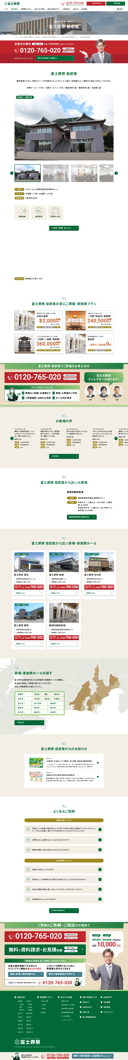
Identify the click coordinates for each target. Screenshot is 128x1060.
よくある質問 (66, 1016)
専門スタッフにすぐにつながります (75, 4)
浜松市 (29, 1001)
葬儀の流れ (65, 1001)
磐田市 (29, 1025)
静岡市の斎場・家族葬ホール (51, 37)
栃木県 (30, 1028)
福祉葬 (43, 1012)
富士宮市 (30, 1013)
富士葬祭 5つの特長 (68, 1005)
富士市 (20, 1013)
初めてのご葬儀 (66, 997)
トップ (6, 9)
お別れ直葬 (44, 1001)
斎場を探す (21, 997)
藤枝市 (29, 1017)
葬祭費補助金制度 (68, 1012)
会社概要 (106, 1002)
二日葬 (43, 1009)
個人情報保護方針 (89, 1017)
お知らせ (86, 1002)
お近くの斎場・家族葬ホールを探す (30, 37)
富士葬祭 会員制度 (68, 1009)
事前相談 (106, 1007)
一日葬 (43, 1005)
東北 (20, 1032)
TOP (15, 37)
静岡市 (20, 1001)
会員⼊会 (86, 1012)
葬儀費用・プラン (46, 997)
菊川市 (29, 1021)
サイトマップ (108, 1012)
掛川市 (20, 1025)
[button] (12, 438)
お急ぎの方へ (88, 1007)
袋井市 (20, 1028)
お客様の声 (107, 997)
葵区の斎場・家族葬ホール (70, 37)
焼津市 (20, 1017)
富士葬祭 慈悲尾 (85, 37)
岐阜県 (30, 1032)
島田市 (20, 1021)
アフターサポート (67, 1020)
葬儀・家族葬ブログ (90, 997)
